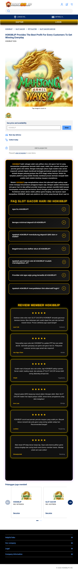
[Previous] (7, 502)
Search (8, 11)
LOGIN (58, 22)
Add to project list (41, 148)
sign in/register (20, 153)
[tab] (37, 520)
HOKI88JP (16, 164)
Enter (67, 128)
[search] (39, 11)
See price (16, 513)
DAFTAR (19, 22)
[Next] (70, 502)
